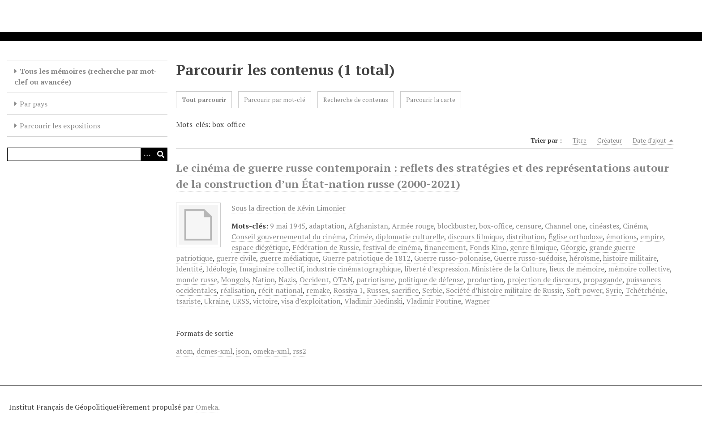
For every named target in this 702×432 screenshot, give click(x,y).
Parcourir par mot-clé (274, 99)
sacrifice (405, 290)
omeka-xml (271, 351)
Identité (189, 269)
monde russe (196, 279)
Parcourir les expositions (60, 126)
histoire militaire (630, 258)
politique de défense (430, 279)
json (242, 351)
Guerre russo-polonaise (452, 258)
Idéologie (221, 269)
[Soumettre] (160, 154)
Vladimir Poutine (433, 301)
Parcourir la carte (430, 99)
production (485, 279)
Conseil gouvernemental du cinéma (288, 236)
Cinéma (635, 226)
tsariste (188, 301)
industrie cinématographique (354, 269)
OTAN (343, 279)
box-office (495, 226)
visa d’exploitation (311, 301)
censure (528, 226)
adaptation (327, 226)
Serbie (432, 290)
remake (318, 290)
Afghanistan (368, 226)
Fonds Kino (488, 247)
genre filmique (533, 247)
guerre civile (236, 258)
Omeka (207, 407)
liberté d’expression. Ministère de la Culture (475, 269)
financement (445, 247)
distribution (525, 236)
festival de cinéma (392, 247)
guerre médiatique (289, 258)
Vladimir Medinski (373, 301)
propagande (602, 279)
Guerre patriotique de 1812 (366, 258)
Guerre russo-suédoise (530, 258)
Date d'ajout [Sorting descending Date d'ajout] (653, 140)
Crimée (360, 236)
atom (184, 351)
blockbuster (456, 226)
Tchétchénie (645, 290)
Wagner (477, 301)
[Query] (87, 154)
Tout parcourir (204, 99)
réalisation (237, 290)
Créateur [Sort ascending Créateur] (609, 140)
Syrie (614, 290)
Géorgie (573, 247)
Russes (377, 290)
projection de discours (543, 279)
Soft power (584, 290)
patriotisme (375, 279)
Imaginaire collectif (271, 269)
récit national (280, 290)
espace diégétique (260, 247)
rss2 (299, 351)
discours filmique (475, 236)
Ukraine (216, 301)
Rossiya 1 (348, 290)
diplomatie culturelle (410, 236)
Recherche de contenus (355, 99)
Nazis (287, 279)
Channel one (565, 226)
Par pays (33, 104)
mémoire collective (639, 269)
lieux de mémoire (576, 269)
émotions (621, 236)
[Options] (147, 154)
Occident (314, 279)
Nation (264, 279)
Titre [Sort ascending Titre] (579, 140)
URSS (240, 301)
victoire (265, 301)
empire (651, 236)
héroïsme (584, 258)
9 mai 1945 (287, 226)
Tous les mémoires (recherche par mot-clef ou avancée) (85, 76)
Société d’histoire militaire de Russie (504, 290)
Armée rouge (413, 226)
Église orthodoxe (575, 236)
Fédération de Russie (325, 247)
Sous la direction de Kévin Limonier (288, 208)
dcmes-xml (214, 351)
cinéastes (604, 226)
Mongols (235, 279)
